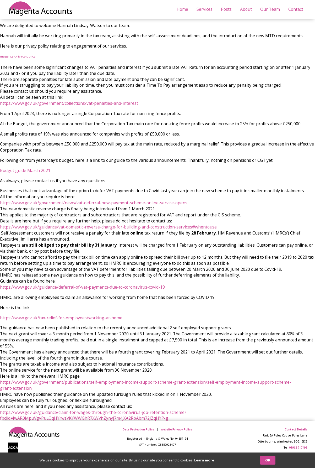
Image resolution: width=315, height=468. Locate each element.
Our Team (270, 9)
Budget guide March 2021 (25, 170)
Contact (295, 9)
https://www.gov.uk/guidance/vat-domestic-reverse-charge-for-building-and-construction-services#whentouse (108, 227)
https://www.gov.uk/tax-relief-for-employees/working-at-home (61, 318)
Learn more (204, 460)
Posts (226, 9)
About (246, 9)
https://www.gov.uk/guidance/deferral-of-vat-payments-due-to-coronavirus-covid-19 (82, 287)
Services (205, 9)
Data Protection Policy (138, 429)
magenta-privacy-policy (17, 56)
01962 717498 (298, 447)
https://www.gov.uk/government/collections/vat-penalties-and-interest (69, 103)
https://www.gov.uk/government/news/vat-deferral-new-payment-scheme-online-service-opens (93, 203)
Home (182, 9)
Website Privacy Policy (176, 429)
